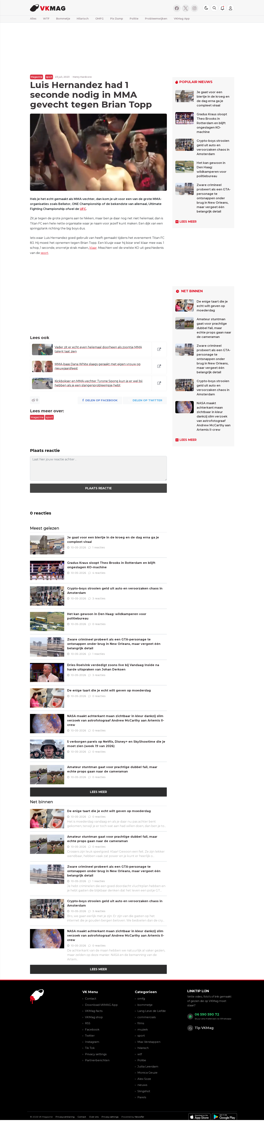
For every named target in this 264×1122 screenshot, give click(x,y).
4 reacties (98, 573)
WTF (46, 18)
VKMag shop (94, 1017)
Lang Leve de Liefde (151, 1011)
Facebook (92, 1029)
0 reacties (99, 624)
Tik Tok (90, 1048)
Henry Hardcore (82, 76)
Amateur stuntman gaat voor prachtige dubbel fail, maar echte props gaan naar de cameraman (214, 328)
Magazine (36, 76)
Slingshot (143, 1091)
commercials (146, 1017)
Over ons (94, 1116)
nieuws (142, 1085)
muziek (142, 1029)
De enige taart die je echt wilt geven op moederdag (109, 690)
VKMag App (182, 18)
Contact (90, 998)
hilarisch (143, 1048)
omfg (141, 998)
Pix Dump (116, 18)
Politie (134, 18)
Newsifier (139, 1116)
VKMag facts (93, 1011)
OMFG (99, 18)
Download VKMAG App (101, 1005)
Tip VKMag (204, 1028)
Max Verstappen (148, 1042)
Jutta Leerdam (147, 1066)
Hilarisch (83, 18)
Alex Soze (144, 1079)
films (140, 1023)
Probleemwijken (156, 18)
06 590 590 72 (207, 1014)
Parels (141, 1097)
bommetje (145, 1005)
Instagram (92, 1042)
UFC (83, 209)
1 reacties (98, 547)
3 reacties (98, 598)
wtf (139, 1054)
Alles (33, 18)
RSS (87, 1023)
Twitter (90, 1035)
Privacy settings (96, 1054)
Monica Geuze (147, 1072)
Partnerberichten (97, 1060)
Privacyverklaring (65, 1116)
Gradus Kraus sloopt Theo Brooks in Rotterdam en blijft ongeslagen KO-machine (212, 123)
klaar (93, 248)
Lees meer (98, 792)
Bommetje (63, 18)
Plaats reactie (98, 488)
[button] (214, 8)
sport (49, 76)
